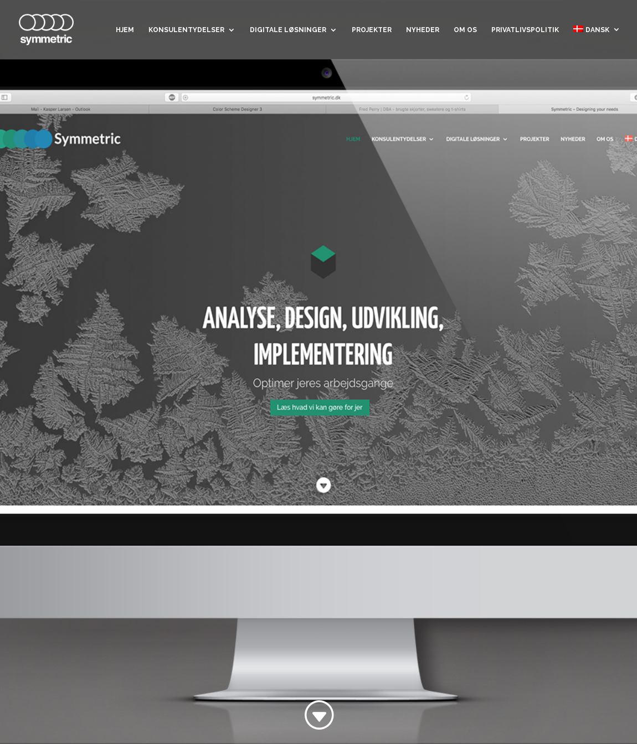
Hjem (125, 30)
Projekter (372, 30)
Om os (465, 30)
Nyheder (422, 30)
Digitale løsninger (288, 30)
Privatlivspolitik (525, 30)
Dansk (591, 29)
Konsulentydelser (186, 30)
